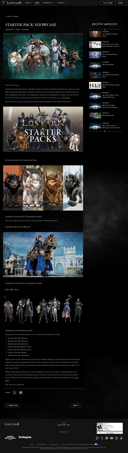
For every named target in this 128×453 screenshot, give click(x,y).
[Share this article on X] (14, 392)
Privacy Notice (41, 444)
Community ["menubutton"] (48, 3)
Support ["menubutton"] (62, 3)
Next (76, 405)
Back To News (12, 16)
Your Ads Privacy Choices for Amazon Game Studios (80, 444)
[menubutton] (64, 432)
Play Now (108, 3)
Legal (31, 444)
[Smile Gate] (25, 438)
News (37, 3)
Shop (120, 3)
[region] (104, 80)
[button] (43, 56)
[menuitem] (28, 3)
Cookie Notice (53, 444)
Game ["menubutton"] (28, 3)
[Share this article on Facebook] (21, 392)
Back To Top (64, 425)
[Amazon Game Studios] (10, 438)
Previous (12, 405)
